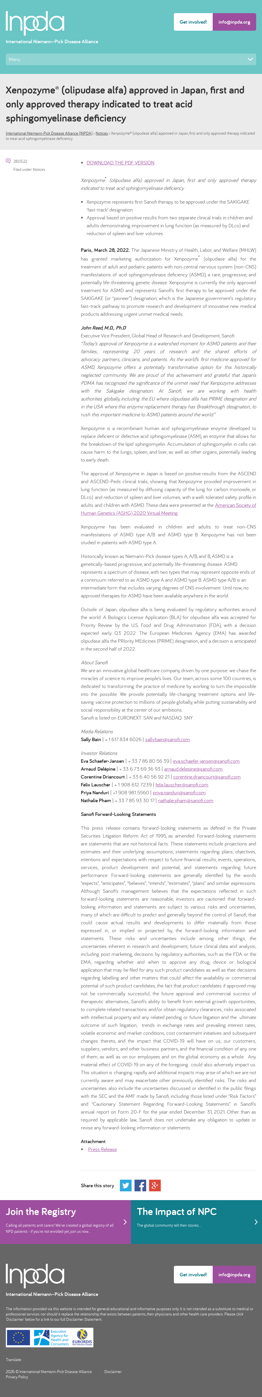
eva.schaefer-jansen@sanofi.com (206, 761)
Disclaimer (113, 1371)
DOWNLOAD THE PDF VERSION (120, 162)
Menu (131, 59)
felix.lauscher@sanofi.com (182, 784)
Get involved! (193, 21)
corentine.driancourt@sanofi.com (207, 776)
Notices (102, 133)
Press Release (102, 1149)
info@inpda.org (234, 21)
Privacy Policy (17, 1376)
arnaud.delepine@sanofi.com (193, 768)
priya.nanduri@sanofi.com (179, 792)
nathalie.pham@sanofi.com (185, 800)
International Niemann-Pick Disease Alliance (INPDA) (49, 133)
